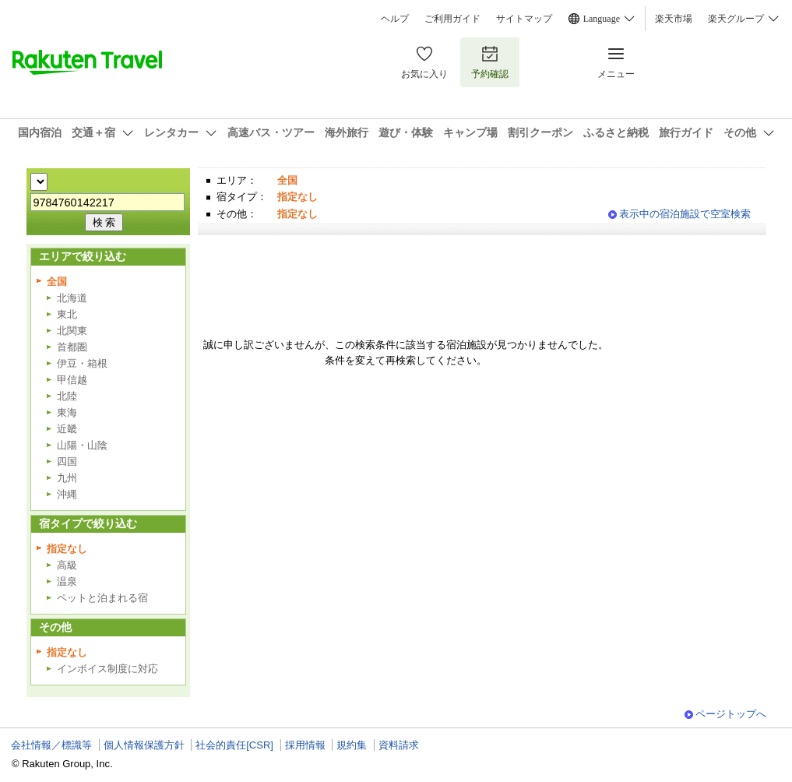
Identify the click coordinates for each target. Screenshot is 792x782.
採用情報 (305, 745)
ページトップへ (730, 714)
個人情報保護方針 (144, 745)
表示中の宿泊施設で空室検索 (685, 214)
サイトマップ (524, 18)
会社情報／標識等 (51, 745)
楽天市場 (673, 18)
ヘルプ (395, 18)
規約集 (351, 745)
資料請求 (398, 745)
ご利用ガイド (452, 18)
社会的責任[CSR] (234, 745)
